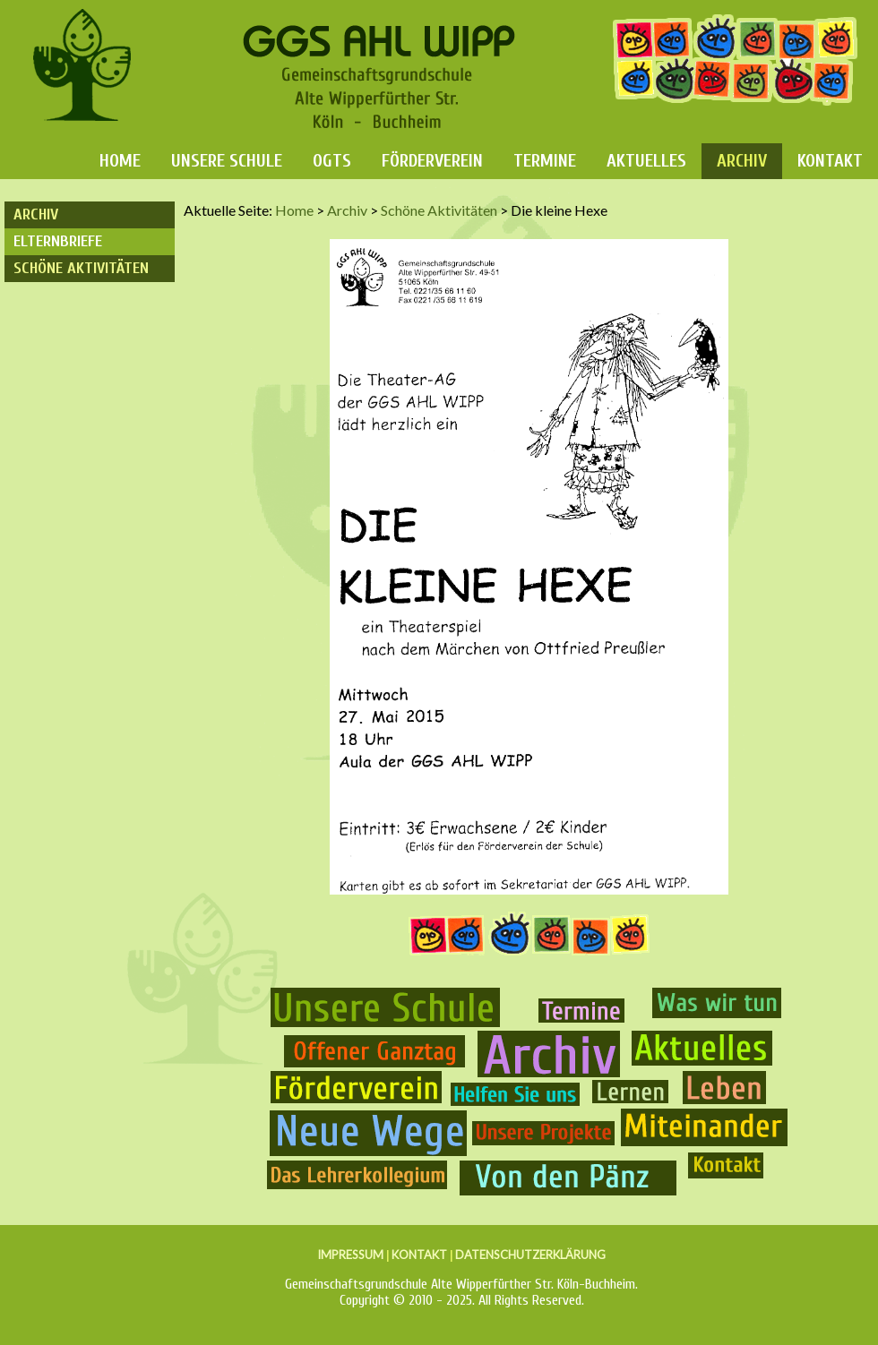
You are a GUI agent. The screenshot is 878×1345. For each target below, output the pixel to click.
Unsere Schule (226, 160)
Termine (544, 160)
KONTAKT (419, 1254)
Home (120, 160)
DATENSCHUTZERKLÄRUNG (530, 1254)
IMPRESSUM (350, 1254)
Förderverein (432, 160)
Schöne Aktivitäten (81, 268)
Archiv (742, 160)
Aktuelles (646, 160)
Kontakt (830, 160)
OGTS (332, 160)
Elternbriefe (57, 241)
